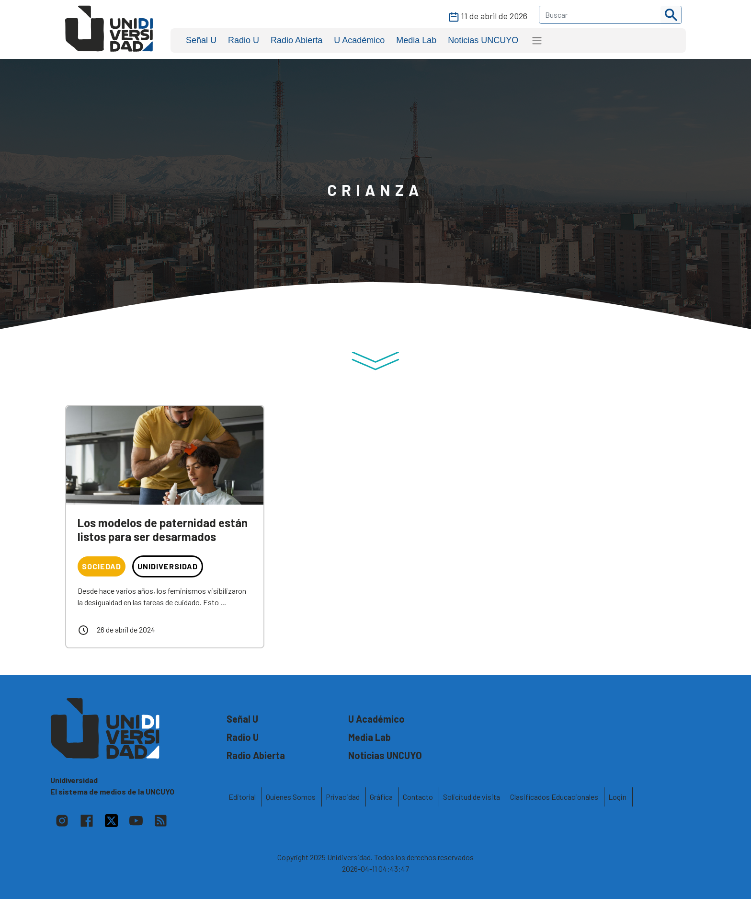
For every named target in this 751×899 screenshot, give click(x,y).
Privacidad (343, 796)
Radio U (243, 40)
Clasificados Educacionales (554, 796)
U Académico (359, 40)
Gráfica (381, 796)
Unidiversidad (167, 566)
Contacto (418, 796)
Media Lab (416, 40)
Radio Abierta (296, 40)
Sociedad (101, 566)
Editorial (242, 796)
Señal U (201, 40)
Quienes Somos (291, 796)
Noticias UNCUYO (483, 40)
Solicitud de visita (471, 796)
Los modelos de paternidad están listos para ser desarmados (163, 529)
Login (617, 796)
